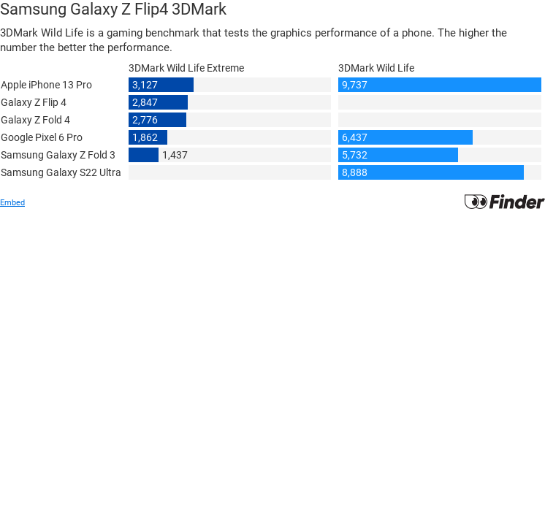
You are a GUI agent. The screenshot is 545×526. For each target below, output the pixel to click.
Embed (12, 202)
